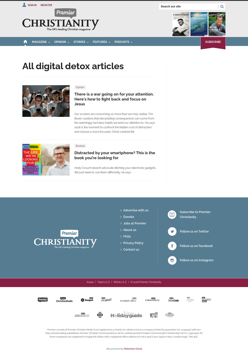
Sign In (32, 5)
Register (46, 5)
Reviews (80, 146)
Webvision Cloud (133, 348)
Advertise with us (135, 210)
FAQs (127, 236)
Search (222, 6)
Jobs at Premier (134, 223)
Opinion (80, 87)
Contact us (131, 249)
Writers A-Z (120, 282)
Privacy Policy (133, 243)
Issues (90, 282)
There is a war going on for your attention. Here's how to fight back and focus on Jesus (114, 99)
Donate (128, 217)
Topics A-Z (104, 282)
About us (129, 230)
